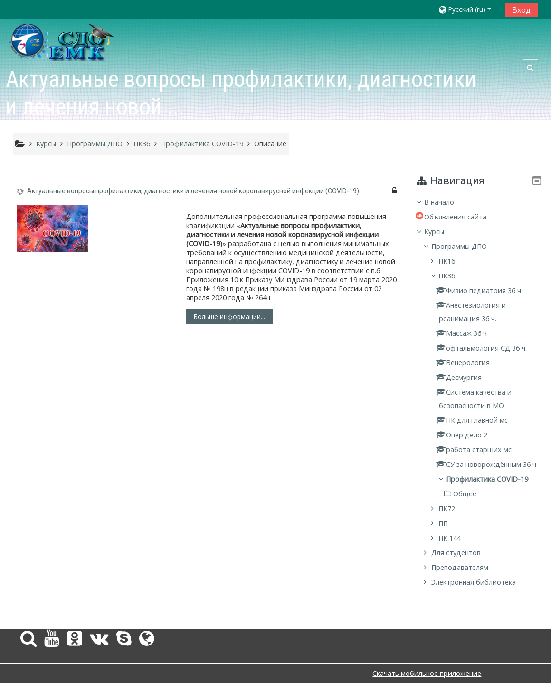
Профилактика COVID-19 (494, 492)
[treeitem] (482, 399)
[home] (62, 41)
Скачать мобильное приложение (426, 673)
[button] (468, 9)
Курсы (441, 231)
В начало (446, 202)
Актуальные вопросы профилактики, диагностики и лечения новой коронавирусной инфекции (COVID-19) (193, 191)
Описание (270, 143)
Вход (521, 10)
